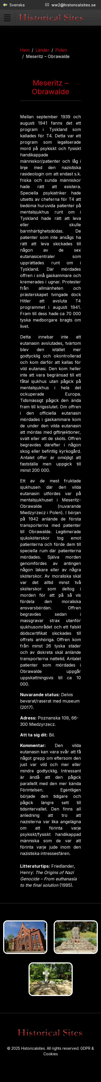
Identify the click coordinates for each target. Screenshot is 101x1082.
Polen (61, 50)
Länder (42, 50)
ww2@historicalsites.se (70, 5)
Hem (25, 50)
